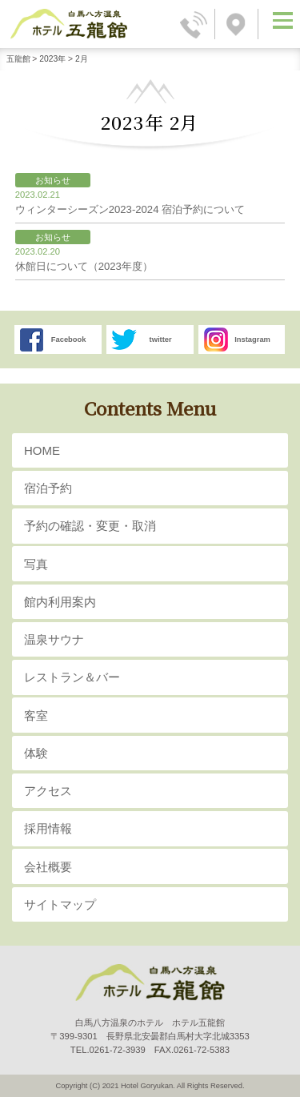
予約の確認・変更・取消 (90, 525)
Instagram (252, 340)
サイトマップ (60, 904)
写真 (36, 564)
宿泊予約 (48, 488)
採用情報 (48, 828)
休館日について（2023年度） (147, 259)
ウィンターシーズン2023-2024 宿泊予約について (147, 203)
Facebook (68, 340)
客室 (36, 715)
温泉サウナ (54, 639)
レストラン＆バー (72, 677)
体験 (36, 753)
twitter (161, 340)
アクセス (48, 791)
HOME (42, 450)
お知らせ (52, 180)
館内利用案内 (60, 602)
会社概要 (48, 867)
